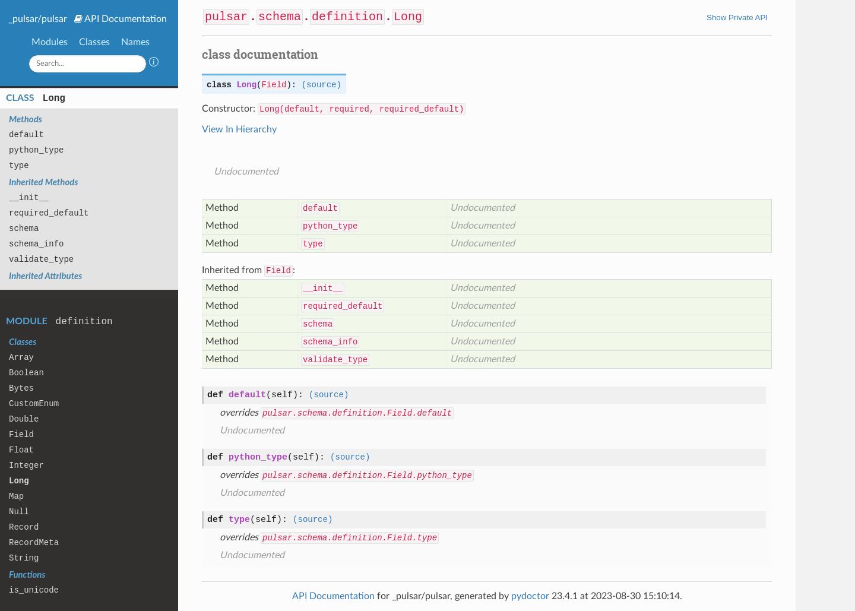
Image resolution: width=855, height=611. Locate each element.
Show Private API (737, 17)
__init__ (29, 197)
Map (16, 496)
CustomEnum (34, 404)
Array (21, 357)
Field (21, 434)
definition (84, 321)
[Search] (87, 64)
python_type (36, 150)
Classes (94, 42)
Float (21, 450)
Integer (26, 465)
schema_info (36, 244)
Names (135, 42)
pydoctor (530, 596)
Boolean (26, 373)
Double (24, 419)
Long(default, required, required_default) (361, 109)
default (26, 135)
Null (19, 512)
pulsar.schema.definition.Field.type (349, 538)
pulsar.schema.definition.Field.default (357, 413)
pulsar (226, 17)
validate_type (41, 259)
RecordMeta (34, 542)
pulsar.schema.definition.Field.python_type (367, 475)
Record (24, 527)
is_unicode (34, 590)
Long (54, 98)
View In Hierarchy (239, 129)
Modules (49, 42)
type (19, 165)
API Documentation (125, 19)
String (24, 558)
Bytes (21, 388)
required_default (48, 213)
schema (24, 228)
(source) (321, 85)
